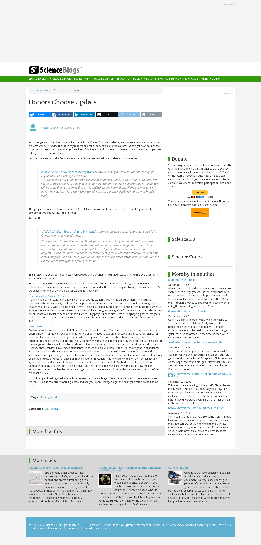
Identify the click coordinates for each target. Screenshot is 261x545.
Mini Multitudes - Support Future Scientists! (68, 232)
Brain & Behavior (169, 79)
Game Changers (178, 467)
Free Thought (211, 79)
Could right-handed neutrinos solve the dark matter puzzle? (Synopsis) (130, 469)
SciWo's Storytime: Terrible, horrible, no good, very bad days (199, 375)
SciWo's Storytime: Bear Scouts (187, 311)
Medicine (150, 79)
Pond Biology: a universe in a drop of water (67, 172)
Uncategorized (48, 397)
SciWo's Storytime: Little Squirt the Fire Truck (196, 408)
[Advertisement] (130, 31)
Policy (137, 79)
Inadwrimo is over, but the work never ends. (195, 342)
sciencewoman (40, 90)
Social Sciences (104, 79)
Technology (191, 79)
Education (124, 79)
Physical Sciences (60, 79)
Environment (83, 79)
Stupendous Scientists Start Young (48, 296)
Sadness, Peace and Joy (182, 279)
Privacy (85, 525)
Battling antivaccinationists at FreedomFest (56, 467)
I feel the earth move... (41, 326)
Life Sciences (37, 79)
